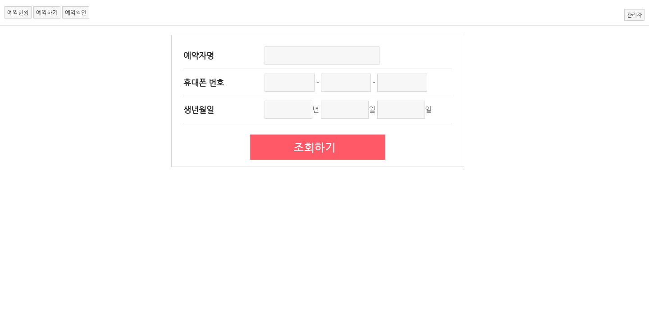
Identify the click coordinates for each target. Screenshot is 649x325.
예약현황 (18, 12)
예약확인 (76, 12)
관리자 (634, 15)
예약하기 (47, 12)
